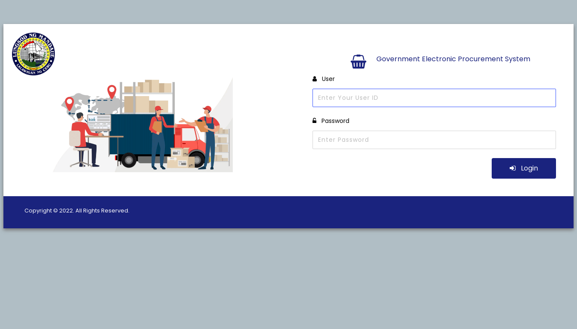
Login (524, 168)
